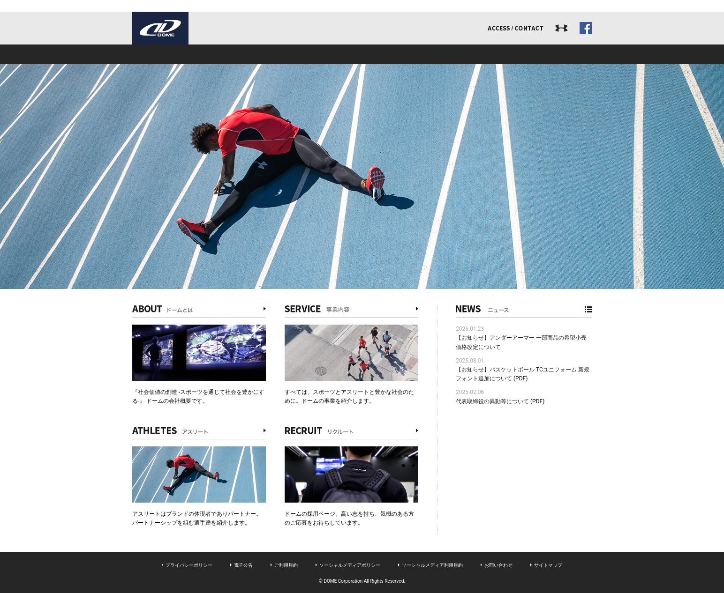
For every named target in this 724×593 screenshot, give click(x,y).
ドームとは (178, 54)
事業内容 (270, 54)
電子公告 (243, 565)
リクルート (454, 54)
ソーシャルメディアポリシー (349, 565)
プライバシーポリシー (189, 565)
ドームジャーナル (546, 54)
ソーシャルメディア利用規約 (432, 565)
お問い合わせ (498, 565)
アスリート (362, 54)
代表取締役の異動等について (492, 401)
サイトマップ (548, 565)
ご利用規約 (286, 565)
